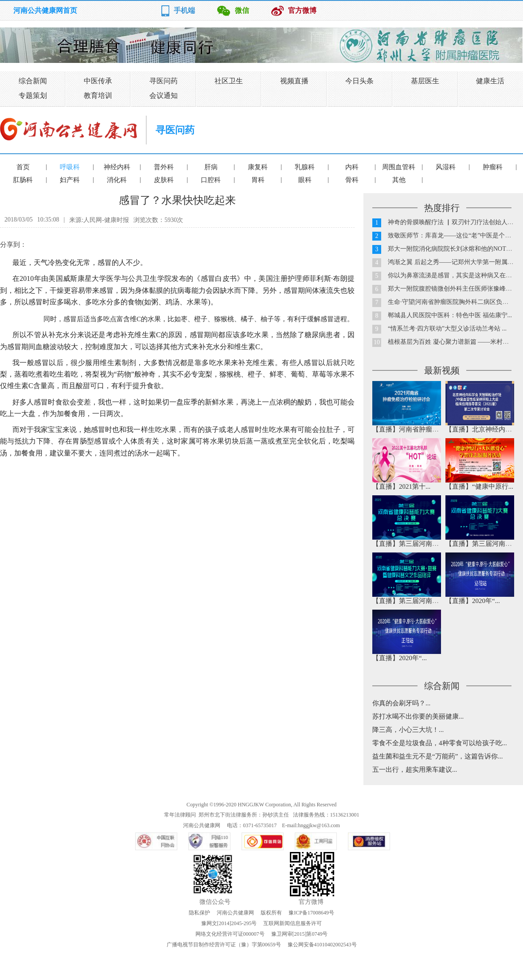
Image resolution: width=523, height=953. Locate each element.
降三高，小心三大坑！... (408, 729)
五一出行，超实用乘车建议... (414, 769)
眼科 (305, 179)
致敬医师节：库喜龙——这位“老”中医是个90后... (455, 235)
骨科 (352, 179)
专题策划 (33, 95)
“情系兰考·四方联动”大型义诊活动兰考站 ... (447, 328)
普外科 (164, 167)
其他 (399, 179)
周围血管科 (398, 167)
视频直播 (294, 81)
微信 (242, 10)
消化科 (117, 179)
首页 (23, 167)
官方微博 (302, 10)
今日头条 (359, 81)
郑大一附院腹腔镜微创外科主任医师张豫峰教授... (455, 288)
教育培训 (98, 95)
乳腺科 (305, 167)
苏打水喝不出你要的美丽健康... (418, 716)
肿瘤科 (493, 167)
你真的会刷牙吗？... (401, 703)
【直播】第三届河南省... (408, 543)
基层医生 (425, 81)
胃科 (258, 179)
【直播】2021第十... (401, 486)
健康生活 (490, 81)
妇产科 (70, 179)
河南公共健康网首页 (45, 10)
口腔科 (211, 179)
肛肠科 (23, 179)
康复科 (258, 167)
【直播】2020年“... (472, 600)
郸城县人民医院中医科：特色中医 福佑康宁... (450, 315)
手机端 (184, 10)
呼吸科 (70, 167)
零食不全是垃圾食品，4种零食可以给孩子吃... (439, 743)
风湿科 (446, 167)
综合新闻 (33, 81)
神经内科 (117, 167)
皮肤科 (164, 179)
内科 (352, 167)
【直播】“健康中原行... (479, 486)
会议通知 (163, 95)
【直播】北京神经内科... (481, 429)
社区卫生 (229, 81)
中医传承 (98, 81)
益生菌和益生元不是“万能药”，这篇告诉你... (437, 756)
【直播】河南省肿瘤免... (408, 429)
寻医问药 (163, 81)
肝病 (211, 167)
